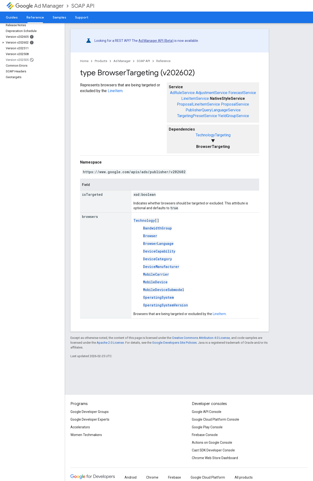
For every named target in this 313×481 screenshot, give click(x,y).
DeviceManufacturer (161, 266)
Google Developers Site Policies (174, 342)
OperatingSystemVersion (165, 305)
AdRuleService (182, 92)
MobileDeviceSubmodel (163, 289)
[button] (31, 42)
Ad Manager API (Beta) (156, 41)
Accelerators (80, 427)
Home (84, 61)
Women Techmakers (86, 435)
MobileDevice (155, 282)
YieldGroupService (233, 116)
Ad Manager (39, 6)
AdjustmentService (211, 92)
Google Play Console (207, 427)
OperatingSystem (158, 297)
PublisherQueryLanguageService (213, 110)
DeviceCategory (157, 259)
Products (101, 61)
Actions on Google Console (212, 442)
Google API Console (206, 412)
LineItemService (195, 98)
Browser (150, 236)
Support (81, 17)
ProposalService (235, 104)
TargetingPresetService (197, 116)
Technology (144, 220)
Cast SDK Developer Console (213, 450)
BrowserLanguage (158, 243)
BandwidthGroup (157, 228)
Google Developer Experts (89, 419)
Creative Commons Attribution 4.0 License (201, 338)
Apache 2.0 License (110, 342)
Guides (12, 17)
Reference (163, 61)
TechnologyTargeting (213, 135)
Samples (59, 17)
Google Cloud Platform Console (215, 419)
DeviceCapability (159, 251)
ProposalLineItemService (198, 104)
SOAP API (82, 6)
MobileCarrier (156, 274)
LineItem (115, 91)
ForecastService (242, 92)
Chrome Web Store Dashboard (215, 458)
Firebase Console (205, 435)
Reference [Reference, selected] (35, 17)
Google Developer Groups (89, 412)
